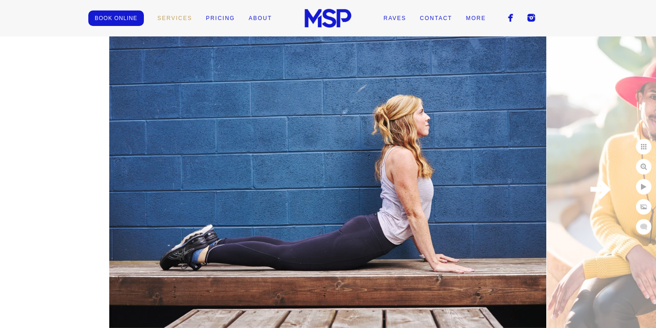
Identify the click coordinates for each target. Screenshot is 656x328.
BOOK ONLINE (116, 18)
